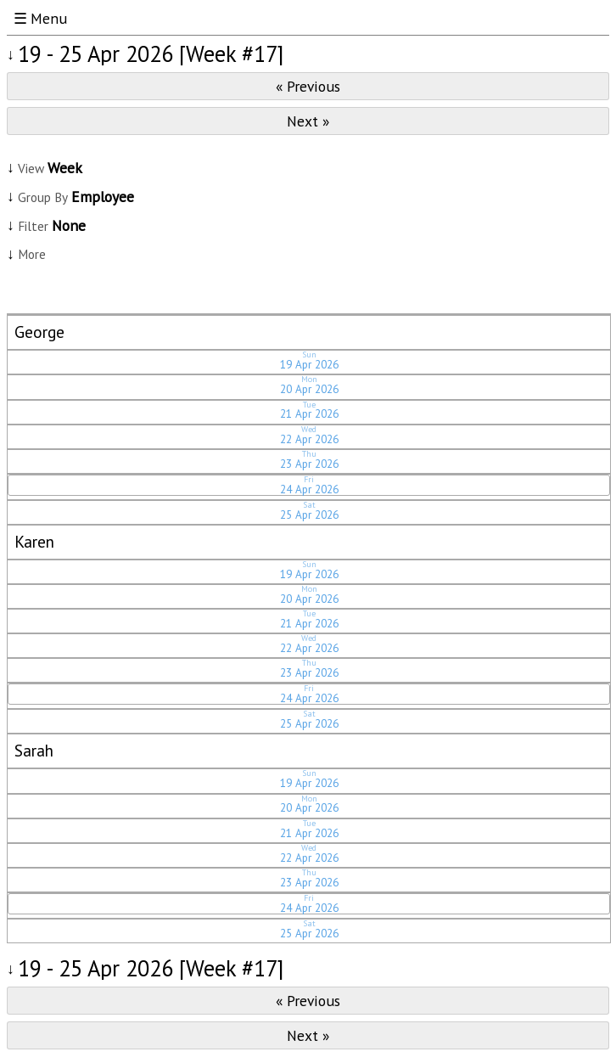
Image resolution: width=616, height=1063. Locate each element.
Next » (308, 121)
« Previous (308, 86)
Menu (49, 18)
